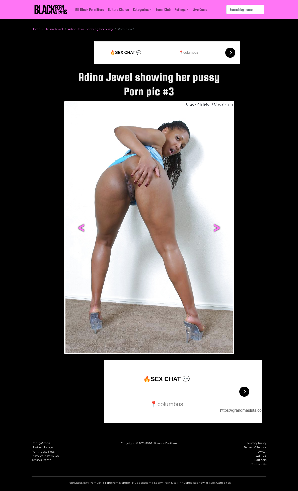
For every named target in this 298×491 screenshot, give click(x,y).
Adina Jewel (54, 29)
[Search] (245, 9)
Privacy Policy (256, 443)
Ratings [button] (180, 9)
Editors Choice (118, 9)
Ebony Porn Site (165, 482)
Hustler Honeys (42, 447)
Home (36, 29)
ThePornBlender (118, 482)
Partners (260, 460)
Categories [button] (141, 9)
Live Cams (200, 9)
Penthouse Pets (43, 451)
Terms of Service (255, 447)
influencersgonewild (193, 482)
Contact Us (258, 464)
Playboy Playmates (45, 455)
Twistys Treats (41, 460)
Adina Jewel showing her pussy (90, 29)
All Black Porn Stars (89, 9)
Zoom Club (163, 9)
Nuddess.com (142, 482)
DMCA (261, 451)
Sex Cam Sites (220, 482)
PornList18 (97, 482)
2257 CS (261, 455)
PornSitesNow (77, 482)
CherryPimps (41, 443)
